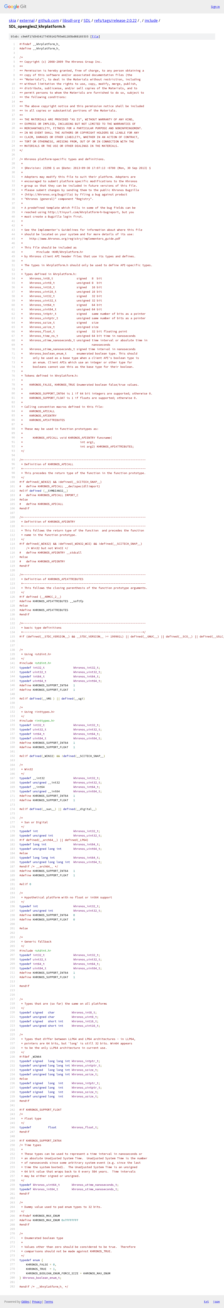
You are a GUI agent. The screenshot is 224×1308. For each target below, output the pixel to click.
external (27, 20)
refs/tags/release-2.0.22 (115, 20)
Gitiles (25, 1302)
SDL (87, 20)
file (95, 36)
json (216, 1301)
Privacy (37, 1302)
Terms (48, 1302)
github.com (48, 20)
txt (206, 1301)
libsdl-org (71, 20)
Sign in (215, 7)
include (151, 20)
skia (12, 20)
